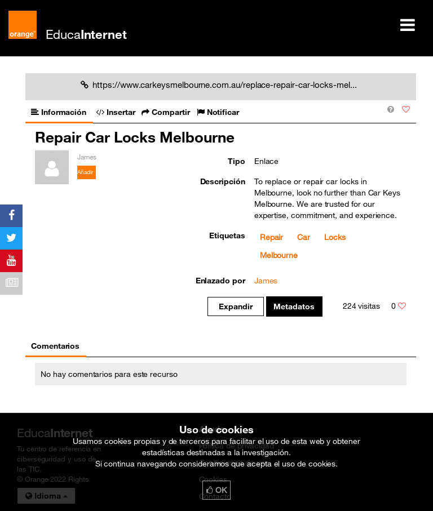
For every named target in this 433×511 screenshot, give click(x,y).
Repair (272, 237)
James (266, 281)
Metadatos (294, 306)
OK (216, 490)
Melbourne (279, 255)
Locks (335, 237)
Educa (86, 34)
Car (303, 237)
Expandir (235, 306)
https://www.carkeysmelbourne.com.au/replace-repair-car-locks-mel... (218, 84)
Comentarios (55, 346)
